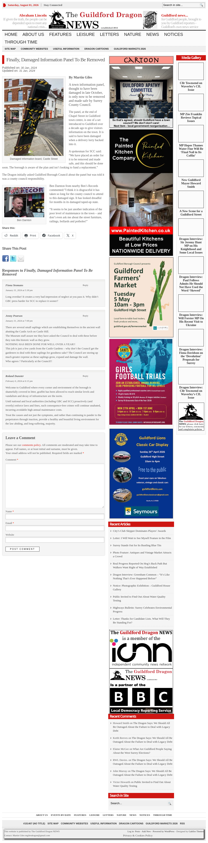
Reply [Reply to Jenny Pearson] (85, 315)
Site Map (10, 49)
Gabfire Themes (196, 831)
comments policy (31, 445)
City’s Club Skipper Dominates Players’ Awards (139, 530)
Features (60, 34)
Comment (12, 459)
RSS (182, 823)
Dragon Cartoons (96, 49)
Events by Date (61, 815)
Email (10, 523)
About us (33, 34)
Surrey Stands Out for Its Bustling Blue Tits (137, 545)
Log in (131, 831)
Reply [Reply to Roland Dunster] (85, 376)
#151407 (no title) (34, 823)
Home (11, 34)
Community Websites (34, 49)
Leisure (86, 34)
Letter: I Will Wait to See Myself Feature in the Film (142, 538)
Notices (173, 34)
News (152, 34)
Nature (132, 34)
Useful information (66, 49)
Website (10, 534)
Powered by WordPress (163, 831)
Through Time (21, 42)
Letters (109, 34)
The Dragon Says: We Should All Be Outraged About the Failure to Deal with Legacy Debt (141, 726)
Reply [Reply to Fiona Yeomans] (85, 285)
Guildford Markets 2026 (130, 49)
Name (10, 511)
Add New (146, 831)
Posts (137, 831)
